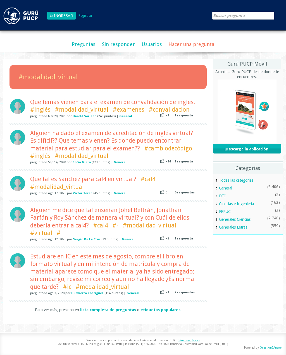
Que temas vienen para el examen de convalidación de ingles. (112, 102)
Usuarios (152, 44)
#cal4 (148, 179)
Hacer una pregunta (191, 44)
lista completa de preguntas (108, 310)
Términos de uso (189, 340)
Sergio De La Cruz (87, 239)
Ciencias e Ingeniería (236, 204)
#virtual (41, 232)
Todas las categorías (236, 180)
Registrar (85, 16)
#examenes (128, 109)
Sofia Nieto (82, 162)
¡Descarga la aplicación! (247, 149)
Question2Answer (271, 347)
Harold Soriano (84, 116)
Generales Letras (233, 227)
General (125, 116)
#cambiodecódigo (168, 148)
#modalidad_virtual (81, 109)
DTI (222, 196)
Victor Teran (82, 193)
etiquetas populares (160, 310)
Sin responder (118, 44)
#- (115, 225)
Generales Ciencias (235, 219)
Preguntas (83, 44)
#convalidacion (169, 109)
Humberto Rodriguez (87, 293)
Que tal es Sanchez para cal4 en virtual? (83, 179)
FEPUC (225, 211)
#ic (67, 286)
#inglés (40, 109)
